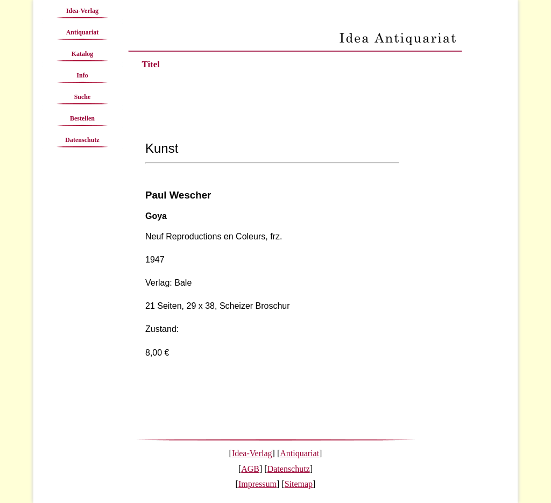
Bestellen (82, 118)
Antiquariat (82, 32)
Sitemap (299, 483)
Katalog (83, 54)
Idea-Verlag (82, 11)
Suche (82, 97)
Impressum (257, 483)
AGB (250, 468)
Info (82, 75)
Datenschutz (82, 140)
